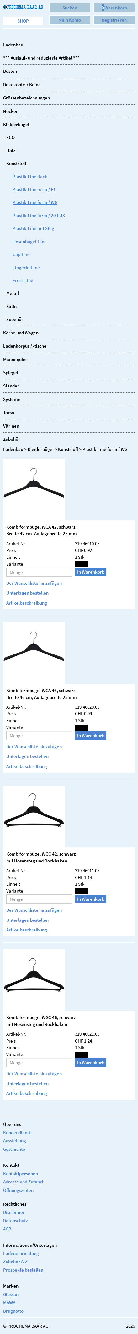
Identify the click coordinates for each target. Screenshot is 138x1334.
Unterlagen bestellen (27, 593)
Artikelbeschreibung (26, 603)
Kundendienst (17, 1132)
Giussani (11, 1294)
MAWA (9, 1302)
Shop (23, 21)
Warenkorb (114, 7)
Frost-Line (23, 280)
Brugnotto (13, 1311)
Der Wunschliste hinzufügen (34, 583)
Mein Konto (69, 20)
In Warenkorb (90, 572)
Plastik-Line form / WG (35, 202)
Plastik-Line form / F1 (34, 189)
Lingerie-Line (26, 267)
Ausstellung (14, 1141)
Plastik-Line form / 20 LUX (39, 215)
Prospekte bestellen (23, 1270)
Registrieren (114, 20)
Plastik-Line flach (30, 176)
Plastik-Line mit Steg (33, 228)
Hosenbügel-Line (30, 241)
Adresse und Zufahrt (23, 1182)
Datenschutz (15, 1221)
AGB (7, 1229)
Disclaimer (14, 1212)
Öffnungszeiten (18, 1190)
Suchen (69, 8)
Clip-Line (22, 254)
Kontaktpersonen (20, 1174)
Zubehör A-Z (15, 1261)
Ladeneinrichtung (21, 1253)
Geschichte (14, 1149)
